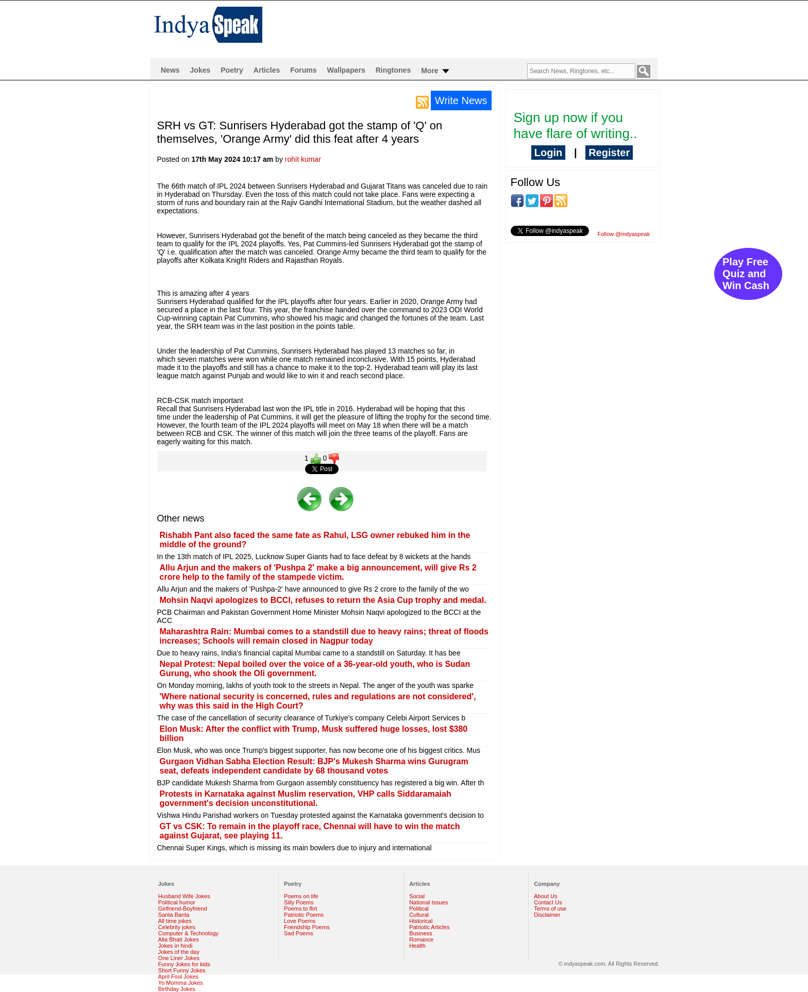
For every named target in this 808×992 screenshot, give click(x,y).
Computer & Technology (188, 933)
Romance (421, 939)
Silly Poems (298, 902)
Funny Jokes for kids (184, 964)
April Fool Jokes (178, 976)
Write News (461, 100)
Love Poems (299, 921)
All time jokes (175, 921)
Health (417, 946)
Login (548, 152)
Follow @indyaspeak (624, 234)
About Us (545, 896)
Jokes (200, 70)
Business (420, 933)
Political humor (176, 902)
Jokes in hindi (175, 946)
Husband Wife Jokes (184, 896)
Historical (420, 921)
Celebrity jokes (176, 927)
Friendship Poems (307, 927)
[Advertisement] (470, 29)
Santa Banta (174, 915)
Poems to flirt (300, 908)
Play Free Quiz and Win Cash (745, 273)
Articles (267, 70)
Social (417, 896)
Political (419, 908)
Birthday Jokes (176, 989)
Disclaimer (547, 915)
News (170, 70)
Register (609, 152)
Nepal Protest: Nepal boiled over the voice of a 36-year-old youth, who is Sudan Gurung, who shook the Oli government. (315, 669)
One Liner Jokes (178, 958)
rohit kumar (303, 159)
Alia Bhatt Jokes (178, 939)
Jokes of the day (178, 952)
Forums (303, 70)
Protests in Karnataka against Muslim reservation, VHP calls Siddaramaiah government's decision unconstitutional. (305, 798)
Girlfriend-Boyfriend (182, 908)
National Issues (428, 902)
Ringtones (393, 70)
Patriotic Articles (429, 927)
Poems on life (301, 896)
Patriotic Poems (304, 915)
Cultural (419, 915)
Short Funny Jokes (182, 970)
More (435, 71)
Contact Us (548, 902)
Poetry (232, 70)
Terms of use (550, 908)
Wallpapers (346, 70)
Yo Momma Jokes (180, 983)
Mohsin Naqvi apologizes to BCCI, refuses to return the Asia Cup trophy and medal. (323, 600)
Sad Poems (298, 933)
